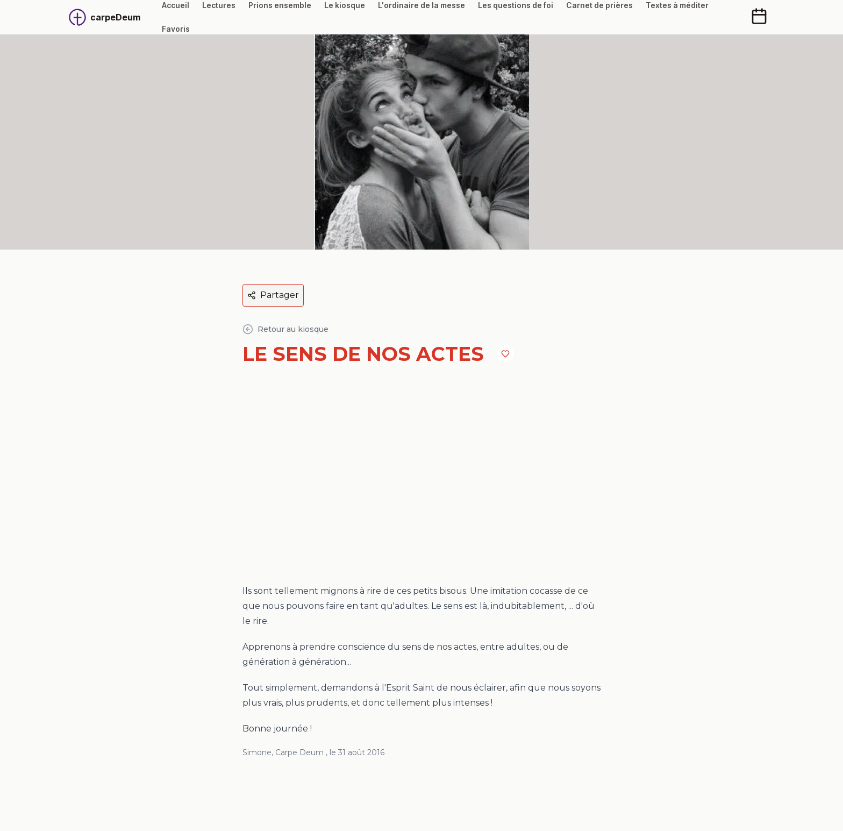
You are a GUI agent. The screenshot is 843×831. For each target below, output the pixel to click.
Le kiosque (344, 5)
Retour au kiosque (285, 329)
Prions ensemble (279, 5)
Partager (273, 295)
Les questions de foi (515, 5)
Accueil (175, 5)
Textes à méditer (677, 5)
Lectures (218, 5)
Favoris (176, 28)
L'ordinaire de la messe (421, 5)
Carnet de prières (599, 5)
